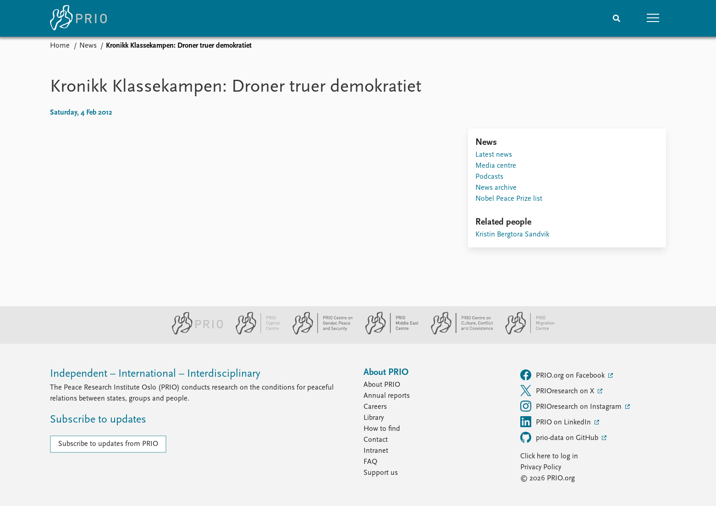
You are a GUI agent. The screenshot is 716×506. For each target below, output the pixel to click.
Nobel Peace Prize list (508, 199)
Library (374, 418)
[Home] (78, 18)
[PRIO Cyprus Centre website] (254, 332)
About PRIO (382, 385)
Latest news (493, 155)
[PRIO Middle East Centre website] (388, 332)
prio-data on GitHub (560, 437)
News (88, 46)
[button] (653, 18)
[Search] (616, 18)
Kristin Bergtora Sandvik (512, 234)
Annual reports (387, 396)
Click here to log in (549, 456)
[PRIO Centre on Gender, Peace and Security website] (318, 332)
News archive (496, 188)
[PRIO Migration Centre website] (525, 332)
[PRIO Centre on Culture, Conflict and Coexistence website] (458, 332)
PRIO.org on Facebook (563, 374)
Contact (376, 440)
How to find (382, 429)
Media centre (495, 166)
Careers (375, 407)
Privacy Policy (540, 467)
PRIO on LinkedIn (556, 421)
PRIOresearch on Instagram (571, 406)
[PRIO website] (194, 332)
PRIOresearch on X (558, 390)
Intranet (376, 451)
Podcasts (489, 177)
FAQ (370, 462)
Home (60, 46)
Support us (381, 473)
